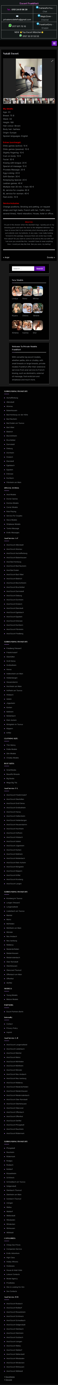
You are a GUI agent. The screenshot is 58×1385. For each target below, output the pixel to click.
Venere (36, 315)
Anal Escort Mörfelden (15, 1062)
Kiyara (15, 315)
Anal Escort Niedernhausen (17, 1091)
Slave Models (11, 520)
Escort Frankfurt (29, 3)
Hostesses (10, 1266)
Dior (35, 333)
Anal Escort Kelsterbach (15, 858)
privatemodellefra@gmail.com (17, 19)
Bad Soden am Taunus (15, 423)
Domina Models (12, 503)
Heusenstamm (12, 682)
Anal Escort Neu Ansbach (16, 1074)
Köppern (9, 728)
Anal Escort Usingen (14, 1341)
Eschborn (10, 478)
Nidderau (10, 945)
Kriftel (8, 733)
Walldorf (9, 1211)
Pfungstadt (10, 1148)
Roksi (24, 298)
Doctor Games (12, 499)
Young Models (11, 995)
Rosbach (9, 1165)
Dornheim (10, 453)
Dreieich (9, 457)
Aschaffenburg (12, 398)
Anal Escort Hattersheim (15, 816)
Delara (25, 315)
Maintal (9, 915)
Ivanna (25, 333)
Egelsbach (10, 465)
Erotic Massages (12, 533)
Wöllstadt (9, 1233)
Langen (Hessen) (13, 903)
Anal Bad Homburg (13, 562)
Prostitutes (10, 1283)
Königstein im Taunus (14, 724)
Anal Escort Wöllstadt (14, 1371)
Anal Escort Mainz (13, 1057)
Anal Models (11, 495)
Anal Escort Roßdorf (14, 1308)
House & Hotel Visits (14, 1270)
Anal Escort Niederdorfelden (17, 1087)
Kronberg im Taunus (14, 898)
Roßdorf (9, 1169)
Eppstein (9, 470)
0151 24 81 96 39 (19, 9)
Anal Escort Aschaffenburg (16, 553)
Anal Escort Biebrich (14, 579)
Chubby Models (12, 758)
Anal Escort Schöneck (15, 1316)
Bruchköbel (10, 440)
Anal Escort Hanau (13, 812)
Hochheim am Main (14, 686)
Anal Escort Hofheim (14, 833)
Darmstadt (10, 444)
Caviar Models (12, 507)
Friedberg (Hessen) (13, 648)
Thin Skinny (11, 745)
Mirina (36, 298)
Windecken (10, 1224)
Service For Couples (14, 516)
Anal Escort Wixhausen (15, 1367)
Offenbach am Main (14, 974)
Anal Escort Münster (14, 1070)
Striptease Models (13, 524)
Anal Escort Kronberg (14, 879)
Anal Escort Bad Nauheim (16, 566)
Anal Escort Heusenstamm (16, 825)
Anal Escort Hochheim (15, 829)
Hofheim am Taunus (14, 690)
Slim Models (11, 753)
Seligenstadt (11, 1186)
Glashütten (10, 657)
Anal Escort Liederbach (15, 1049)
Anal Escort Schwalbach (15, 1320)
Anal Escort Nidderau (14, 1083)
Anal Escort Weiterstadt (15, 1354)
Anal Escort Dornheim (14, 600)
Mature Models (12, 999)
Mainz (8, 919)
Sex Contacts (11, 1291)
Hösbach (9, 695)
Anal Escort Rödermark (15, 1133)
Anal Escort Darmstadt (15, 591)
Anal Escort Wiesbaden (15, 1358)
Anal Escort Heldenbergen (16, 820)
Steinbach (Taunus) (14, 1190)
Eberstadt (10, 461)
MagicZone (44, 16)
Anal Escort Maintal (13, 1053)
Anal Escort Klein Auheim (16, 863)
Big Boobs (10, 778)
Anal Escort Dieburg (14, 596)
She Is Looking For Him (15, 1287)
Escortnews (10, 1377)
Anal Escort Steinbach (15, 1329)
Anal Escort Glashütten (15, 799)
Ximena (15, 333)
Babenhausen (11, 410)
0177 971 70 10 (17, 26)
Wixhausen (10, 1228)
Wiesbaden (10, 1220)
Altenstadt (10, 402)
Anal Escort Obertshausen (16, 1104)
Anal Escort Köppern (14, 871)
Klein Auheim (11, 720)
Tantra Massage (12, 528)
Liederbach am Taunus (15, 911)
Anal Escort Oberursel (14, 1108)
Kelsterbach (11, 716)
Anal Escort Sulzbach (14, 1337)
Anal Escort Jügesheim (15, 846)
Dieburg (9, 448)
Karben (9, 707)
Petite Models (11, 749)
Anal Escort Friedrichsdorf (16, 795)
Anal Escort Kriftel (13, 875)
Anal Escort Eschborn (14, 625)
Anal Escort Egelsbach (15, 612)
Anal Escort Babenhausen (16, 558)
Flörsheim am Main (13, 482)
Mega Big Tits (11, 783)
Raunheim (10, 1152)
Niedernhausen (12, 953)
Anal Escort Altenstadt (14, 545)
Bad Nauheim (11, 419)
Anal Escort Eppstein (14, 617)
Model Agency (12, 1279)
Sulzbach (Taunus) (13, 1199)
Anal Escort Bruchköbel (15, 587)
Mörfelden (10, 924)
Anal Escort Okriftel (13, 1121)
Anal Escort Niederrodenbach (17, 1095)
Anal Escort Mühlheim (14, 1066)
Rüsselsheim (11, 1173)
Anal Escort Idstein (13, 841)
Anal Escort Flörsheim (14, 629)
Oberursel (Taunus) (13, 970)
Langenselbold (12, 907)
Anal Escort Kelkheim (14, 854)
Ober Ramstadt (12, 962)
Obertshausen (11, 966)
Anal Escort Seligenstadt (15, 1325)
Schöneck (10, 1178)
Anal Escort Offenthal (14, 1116)
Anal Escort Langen (14, 884)
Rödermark (10, 1156)
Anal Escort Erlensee (14, 621)
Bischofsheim (11, 436)
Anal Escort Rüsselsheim (16, 1312)
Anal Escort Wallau (13, 1346)
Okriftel (9, 983)
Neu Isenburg (11, 941)
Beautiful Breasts (13, 774)
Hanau (9, 669)
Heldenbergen (11, 678)
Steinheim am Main (13, 1194)
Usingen (9, 1203)
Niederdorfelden (12, 949)
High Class (10, 1258)
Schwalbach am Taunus (15, 1182)
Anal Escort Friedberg (14, 634)
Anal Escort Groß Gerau (15, 803)
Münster (9, 932)
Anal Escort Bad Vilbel (14, 574)
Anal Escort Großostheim (16, 808)
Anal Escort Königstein (15, 867)
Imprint (9, 1032)
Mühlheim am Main (13, 928)
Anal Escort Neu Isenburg (16, 1078)
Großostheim (11, 665)
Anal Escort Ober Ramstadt (16, 1099)
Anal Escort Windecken (15, 1363)
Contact (9, 1024)
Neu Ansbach (11, 936)
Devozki (9, 1380)
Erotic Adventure (12, 1253)
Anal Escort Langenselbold (16, 1045)
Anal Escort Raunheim (15, 1129)
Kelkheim (9, 712)
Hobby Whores (12, 1262)
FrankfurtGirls (44, 24)
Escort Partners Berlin (14, 1012)
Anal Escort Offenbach (15, 1112)
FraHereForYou (44, 8)
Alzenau (9, 406)
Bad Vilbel (10, 427)
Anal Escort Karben (13, 850)
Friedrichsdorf (11, 652)
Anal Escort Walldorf (14, 1350)
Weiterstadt (10, 1216)
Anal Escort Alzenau (14, 549)
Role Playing (11, 511)
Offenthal (10, 979)
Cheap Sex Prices (13, 1245)
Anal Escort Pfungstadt (15, 1125)
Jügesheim (10, 703)
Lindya (15, 298)
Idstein (9, 699)
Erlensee (9, 474)
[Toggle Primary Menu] (54, 43)
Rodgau (9, 1161)
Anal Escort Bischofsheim (16, 583)
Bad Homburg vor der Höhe (17, 415)
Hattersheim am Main (14, 674)
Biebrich (9, 432)
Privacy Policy (12, 1028)
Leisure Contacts (13, 1274)
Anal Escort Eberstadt (14, 608)
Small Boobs (11, 770)
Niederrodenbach (13, 957)
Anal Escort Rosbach (14, 1304)
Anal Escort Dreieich (14, 604)
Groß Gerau (11, 661)
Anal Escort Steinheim (14, 1333)
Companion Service (14, 1249)
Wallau (9, 1207)
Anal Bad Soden (12, 570)
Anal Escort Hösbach (14, 837)
